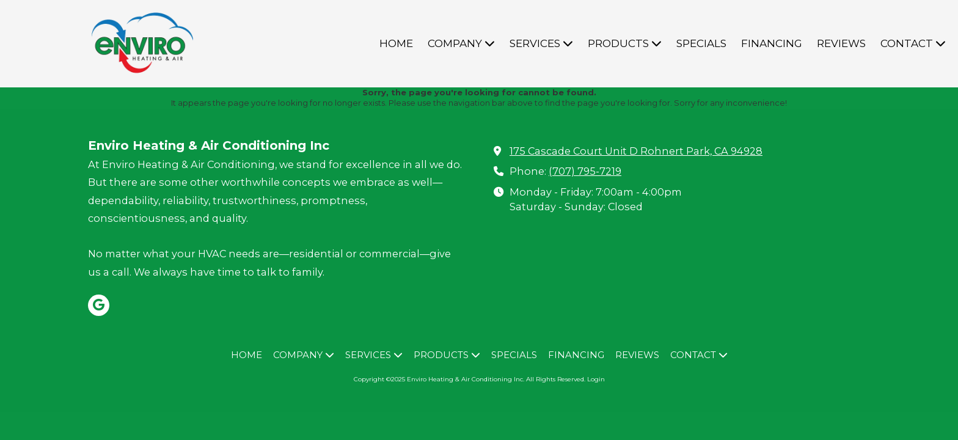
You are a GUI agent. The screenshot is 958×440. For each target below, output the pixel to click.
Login (596, 379)
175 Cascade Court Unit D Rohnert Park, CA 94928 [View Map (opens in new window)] (636, 151)
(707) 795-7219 (585, 171)
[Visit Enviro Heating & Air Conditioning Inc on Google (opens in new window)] (98, 305)
